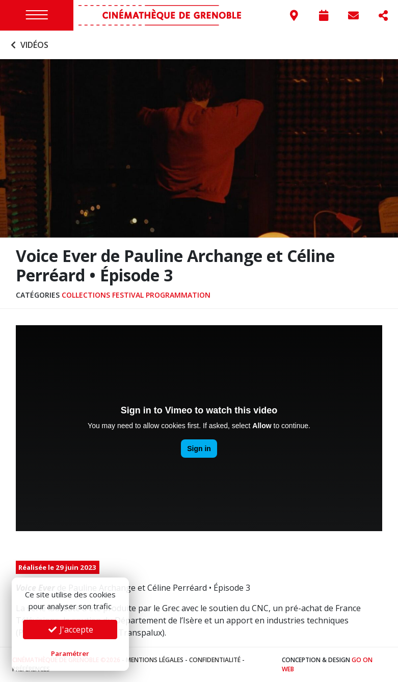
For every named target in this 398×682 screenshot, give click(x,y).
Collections (86, 295)
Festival (128, 295)
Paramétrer (70, 653)
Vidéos (28, 44)
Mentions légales (154, 659)
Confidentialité (215, 659)
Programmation (178, 295)
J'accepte (70, 629)
